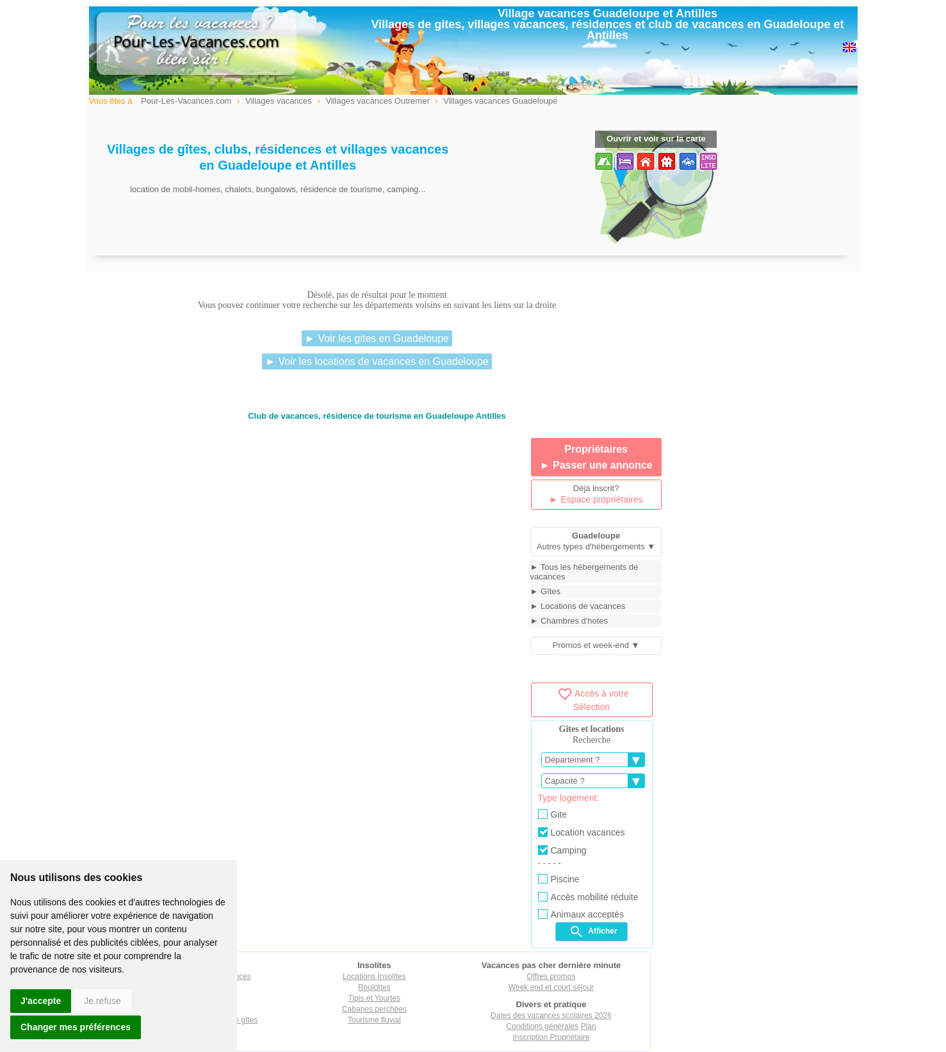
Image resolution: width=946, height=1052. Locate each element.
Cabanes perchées (374, 1009)
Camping (562, 850)
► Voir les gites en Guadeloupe (377, 338)
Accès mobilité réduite (588, 897)
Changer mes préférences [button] (75, 1027)
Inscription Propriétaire (550, 1037)
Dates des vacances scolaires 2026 (551, 1015)
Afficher (593, 931)
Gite (552, 814)
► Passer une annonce (596, 465)
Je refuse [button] (102, 1001)
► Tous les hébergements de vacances (584, 571)
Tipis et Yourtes (374, 998)
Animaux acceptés (581, 914)
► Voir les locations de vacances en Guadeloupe (377, 361)
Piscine (559, 879)
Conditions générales (542, 1026)
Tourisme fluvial (374, 1020)
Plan (588, 1026)
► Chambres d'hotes (569, 621)
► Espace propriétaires (596, 499)
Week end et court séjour (551, 987)
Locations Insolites (374, 976)
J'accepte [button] (40, 1001)
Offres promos (551, 976)
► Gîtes (545, 591)
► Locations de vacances (578, 606)
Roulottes (374, 987)
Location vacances (581, 832)
